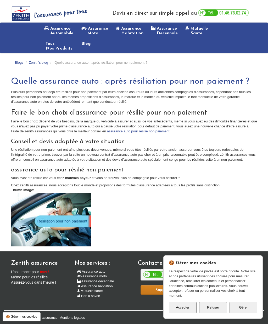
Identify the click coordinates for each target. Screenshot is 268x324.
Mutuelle (197, 30)
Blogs (19, 62)
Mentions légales (72, 318)
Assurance (58, 30)
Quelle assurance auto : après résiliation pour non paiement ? (130, 81)
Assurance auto (91, 271)
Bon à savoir (88, 296)
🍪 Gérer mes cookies (21, 316)
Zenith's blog (38, 62)
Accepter (182, 307)
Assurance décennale (95, 281)
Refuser (213, 307)
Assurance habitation (95, 286)
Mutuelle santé (90, 291)
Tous (58, 46)
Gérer (243, 307)
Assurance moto (92, 276)
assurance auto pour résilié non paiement (138, 131)
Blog (85, 44)
